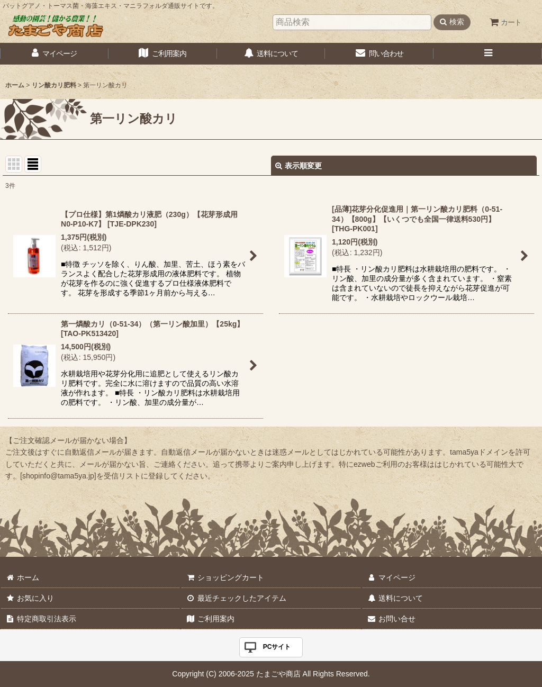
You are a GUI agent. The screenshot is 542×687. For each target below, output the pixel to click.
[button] (487, 54)
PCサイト (277, 646)
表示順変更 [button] (298, 165)
